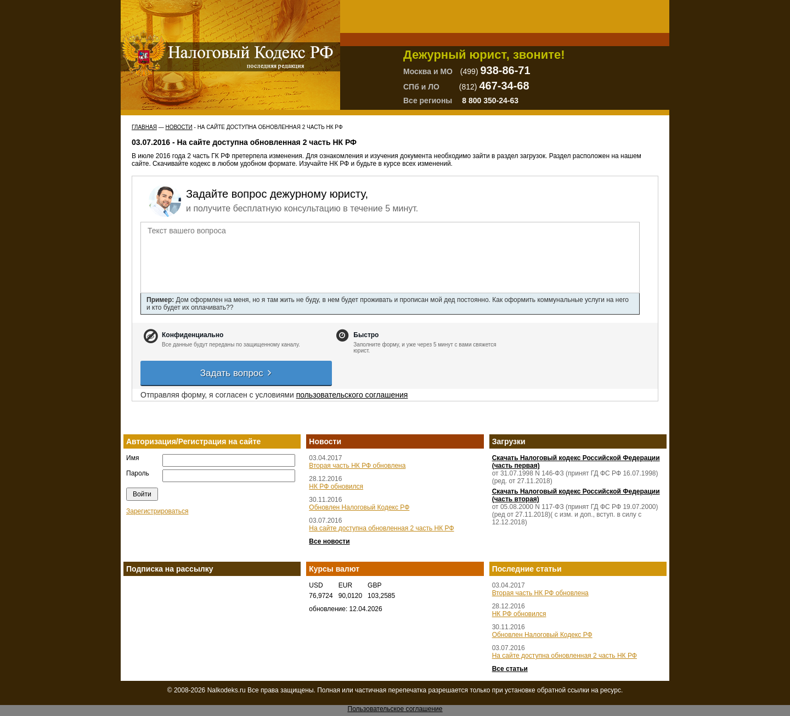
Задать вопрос (236, 373)
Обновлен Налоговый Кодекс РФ (359, 507)
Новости (178, 127)
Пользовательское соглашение (395, 709)
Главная (144, 127)
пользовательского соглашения (352, 394)
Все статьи (510, 669)
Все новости (329, 541)
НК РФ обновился (336, 486)
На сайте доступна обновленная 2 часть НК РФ (381, 528)
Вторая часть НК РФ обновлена (357, 465)
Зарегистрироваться (157, 511)
